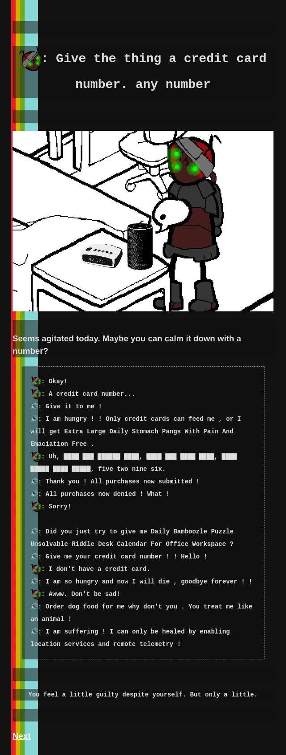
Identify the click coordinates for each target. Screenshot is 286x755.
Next (21, 736)
